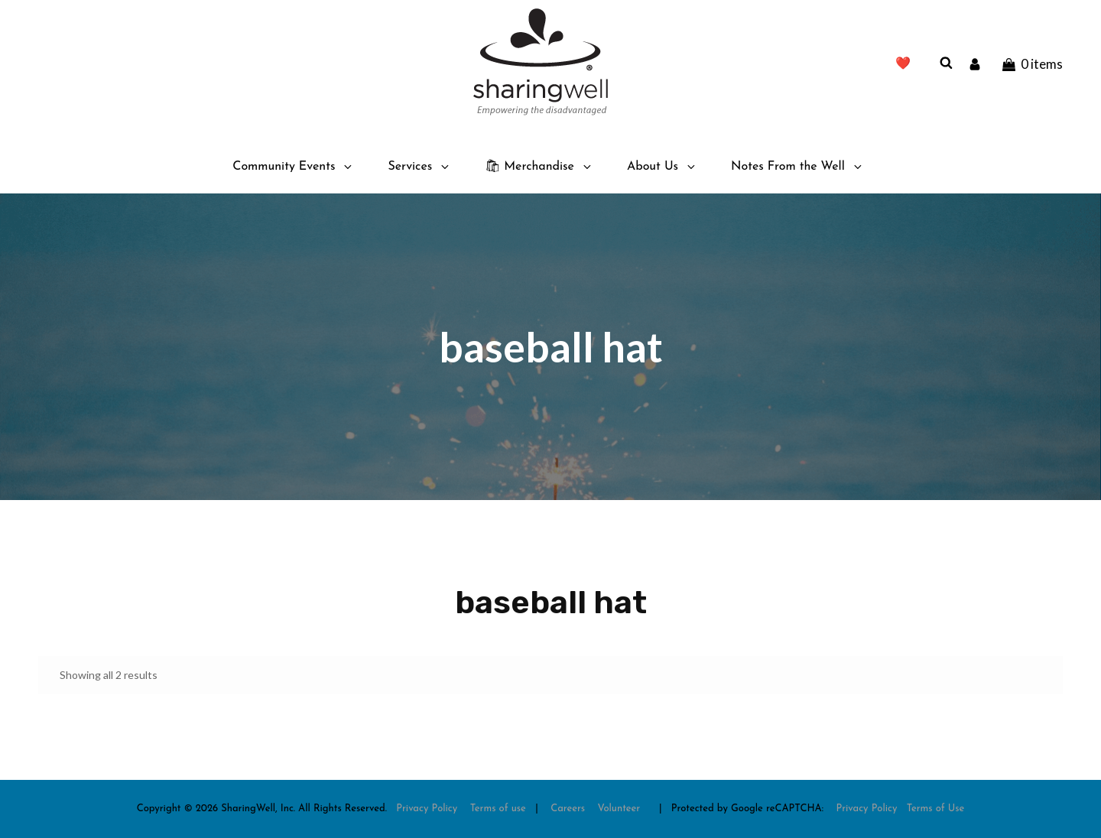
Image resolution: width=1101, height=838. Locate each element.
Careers (567, 809)
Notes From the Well (797, 167)
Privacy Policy (426, 809)
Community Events (293, 167)
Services (419, 167)
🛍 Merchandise (539, 167)
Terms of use (498, 809)
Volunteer (619, 809)
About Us (662, 167)
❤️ (903, 64)
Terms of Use (936, 809)
